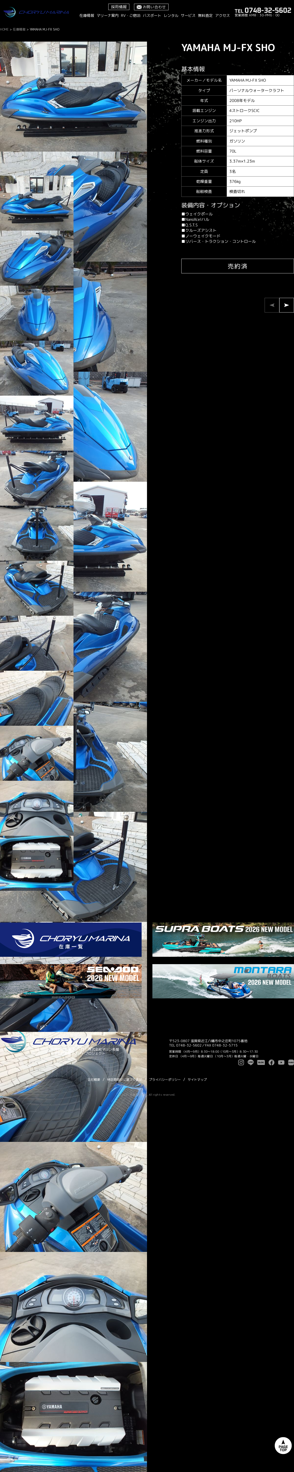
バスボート (152, 15)
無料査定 (205, 15)
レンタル (171, 15)
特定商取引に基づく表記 (124, 1079)
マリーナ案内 (108, 15)
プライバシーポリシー (165, 1079)
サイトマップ (197, 1079)
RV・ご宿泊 (130, 15)
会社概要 (93, 1079)
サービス (188, 15)
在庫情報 (86, 15)
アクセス (222, 15)
